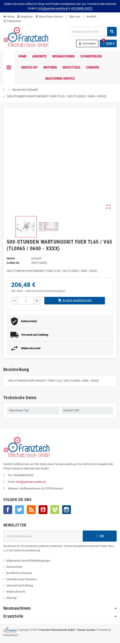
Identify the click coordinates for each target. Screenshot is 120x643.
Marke (11, 258)
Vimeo (54, 509)
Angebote (25, 16)
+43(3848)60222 (23, 475)
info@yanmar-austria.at (30, 481)
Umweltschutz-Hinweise (21, 579)
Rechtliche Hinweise (19, 573)
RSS (31, 509)
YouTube (43, 509)
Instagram (66, 509)
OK (99, 536)
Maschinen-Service (49, 16)
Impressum (12, 21)
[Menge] (25, 300)
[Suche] (93, 31)
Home (8, 16)
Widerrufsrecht (15, 591)
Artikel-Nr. (13, 262)
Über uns (73, 16)
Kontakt (89, 16)
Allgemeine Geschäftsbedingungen (28, 560)
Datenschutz (14, 566)
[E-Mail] (43, 536)
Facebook (7, 509)
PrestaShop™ (11, 635)
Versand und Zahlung (19, 585)
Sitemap (11, 598)
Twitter (19, 509)
